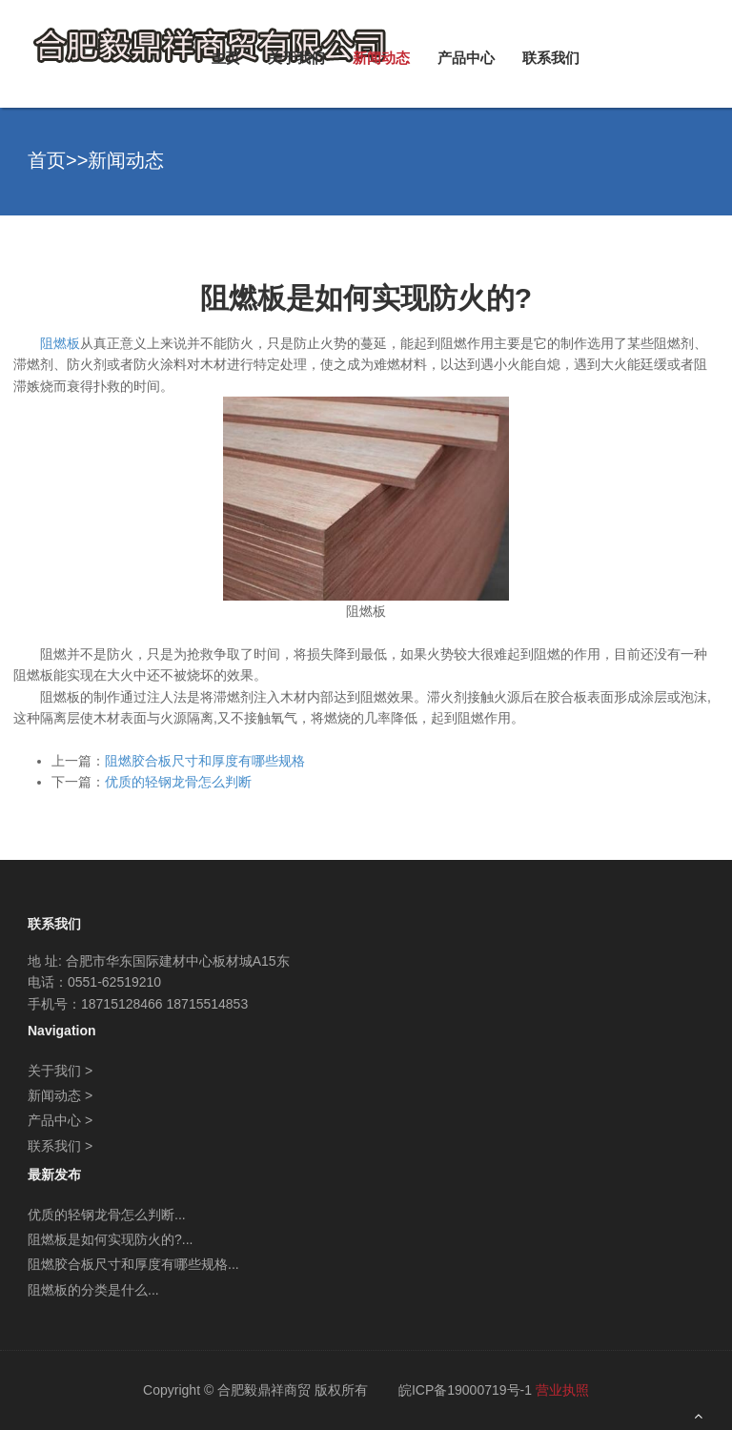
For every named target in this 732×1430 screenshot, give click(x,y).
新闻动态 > (60, 1095)
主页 (226, 58)
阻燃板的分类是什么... (93, 1289)
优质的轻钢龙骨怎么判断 (178, 781)
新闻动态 (381, 58)
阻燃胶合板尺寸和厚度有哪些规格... (133, 1264)
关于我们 (296, 58)
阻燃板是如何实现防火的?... (110, 1239)
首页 (47, 160)
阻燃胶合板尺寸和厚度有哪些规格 (205, 760)
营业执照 (562, 1390)
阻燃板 (60, 343)
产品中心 (466, 58)
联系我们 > (60, 1146)
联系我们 (551, 58)
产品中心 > (60, 1120)
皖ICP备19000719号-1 (465, 1390)
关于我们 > (60, 1070)
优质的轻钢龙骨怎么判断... (107, 1214)
